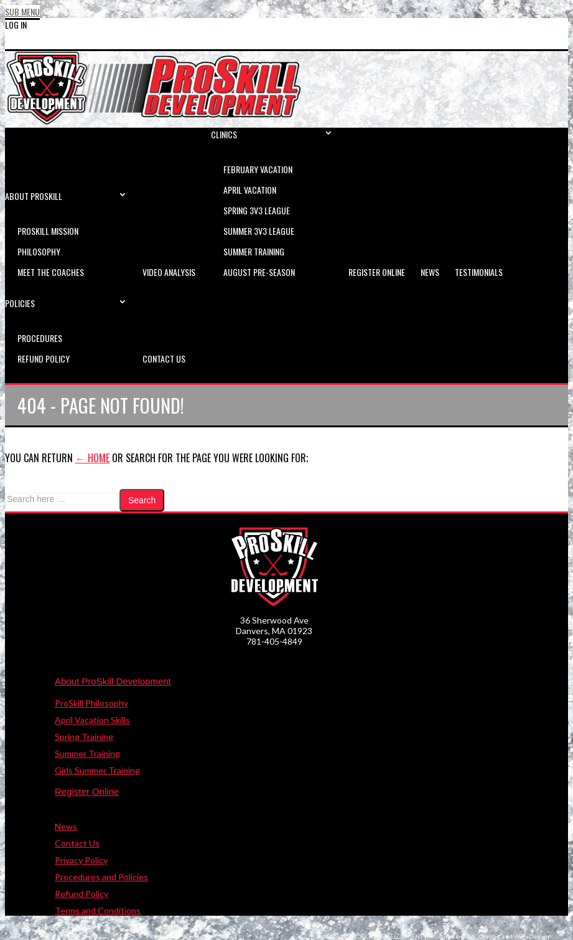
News (66, 826)
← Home (92, 457)
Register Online (87, 791)
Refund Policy (81, 893)
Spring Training (84, 736)
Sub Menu (22, 11)
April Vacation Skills (92, 719)
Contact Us (77, 843)
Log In (16, 24)
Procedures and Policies (101, 876)
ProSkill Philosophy (91, 703)
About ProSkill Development (113, 681)
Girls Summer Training (97, 770)
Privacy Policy (81, 860)
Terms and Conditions (98, 910)
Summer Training (87, 753)
